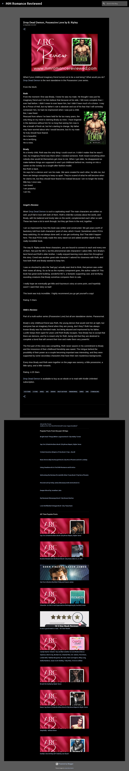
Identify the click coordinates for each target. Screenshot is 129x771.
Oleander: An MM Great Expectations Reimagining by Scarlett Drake (63, 605)
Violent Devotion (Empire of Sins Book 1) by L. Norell (57, 452)
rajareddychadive (69, 768)
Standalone (95, 391)
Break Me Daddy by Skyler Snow (50, 684)
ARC (47, 391)
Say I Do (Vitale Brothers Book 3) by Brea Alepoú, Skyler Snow (60, 444)
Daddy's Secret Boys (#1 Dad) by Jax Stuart (54, 754)
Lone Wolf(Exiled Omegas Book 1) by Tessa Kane (56, 506)
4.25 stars (27, 391)
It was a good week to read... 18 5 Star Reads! (55, 628)
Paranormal (73, 391)
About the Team (45, 424)
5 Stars (35, 391)
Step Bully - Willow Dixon (48, 730)
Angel (42, 391)
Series (81, 391)
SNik (87, 391)
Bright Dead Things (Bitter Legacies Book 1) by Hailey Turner (60, 436)
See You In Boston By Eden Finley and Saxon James (56, 582)
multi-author (62, 391)
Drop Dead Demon (31, 80)
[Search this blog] (116, 3)
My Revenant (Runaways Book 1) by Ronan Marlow (57, 498)
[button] (24, 29)
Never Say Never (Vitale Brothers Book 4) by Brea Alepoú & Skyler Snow (64, 707)
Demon (53, 391)
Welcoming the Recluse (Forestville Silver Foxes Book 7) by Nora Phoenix (64, 475)
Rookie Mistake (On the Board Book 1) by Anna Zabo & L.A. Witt (61, 559)
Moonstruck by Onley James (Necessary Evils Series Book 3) (59, 483)
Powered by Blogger (64, 764)
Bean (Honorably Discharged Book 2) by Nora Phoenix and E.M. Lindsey (63, 460)
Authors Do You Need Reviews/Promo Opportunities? (58, 426)
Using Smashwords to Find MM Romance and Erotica (57, 467)
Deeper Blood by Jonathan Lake (50, 490)
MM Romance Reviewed (24, 3)
